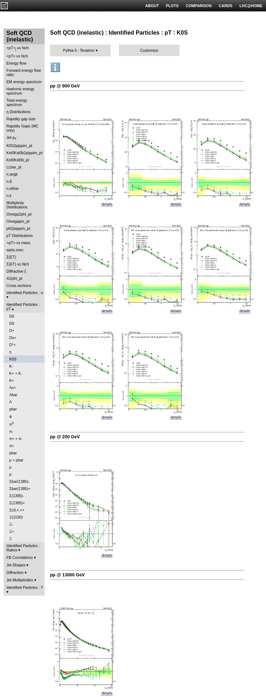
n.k (8, 195)
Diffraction (15, 572)
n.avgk (11, 174)
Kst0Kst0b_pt (17, 160)
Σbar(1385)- (19, 481)
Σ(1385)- (16, 496)
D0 (11, 316)
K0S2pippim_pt (19, 145)
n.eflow (12, 188)
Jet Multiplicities (19, 580)
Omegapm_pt (18, 221)
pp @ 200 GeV (65, 436)
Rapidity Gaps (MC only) (22, 128)
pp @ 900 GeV (65, 86)
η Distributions (18, 112)
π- (11, 431)
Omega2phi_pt (18, 214)
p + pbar (16, 460)
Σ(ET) (11, 257)
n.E (9, 181)
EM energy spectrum (23, 82)
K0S (12, 359)
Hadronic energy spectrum (20, 91)
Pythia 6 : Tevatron (78, 50)
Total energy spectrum (16, 102)
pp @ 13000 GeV (67, 574)
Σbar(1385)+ (19, 488)
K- (11, 366)
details (106, 204)
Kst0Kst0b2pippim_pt (24, 153)
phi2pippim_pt (18, 228)
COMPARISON (199, 6)
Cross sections (18, 285)
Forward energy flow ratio (23, 72)
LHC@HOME (251, 6)
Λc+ (12, 387)
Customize (149, 50)
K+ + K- (15, 373)
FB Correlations (19, 557)
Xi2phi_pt (14, 278)
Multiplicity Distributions (16, 205)
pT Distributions (19, 235)
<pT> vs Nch (17, 48)
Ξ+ (11, 531)
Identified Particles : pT (23, 306)
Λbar (13, 395)
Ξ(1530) (16, 517)
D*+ (12, 345)
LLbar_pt (13, 167)
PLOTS (172, 6)
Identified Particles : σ (24, 293)
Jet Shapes (15, 565)
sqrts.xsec (15, 250)
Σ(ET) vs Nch (17, 264)
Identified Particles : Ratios (23, 548)
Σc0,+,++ (16, 510)
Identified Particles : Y (24, 587)
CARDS (225, 6)
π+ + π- (15, 438)
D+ (11, 330)
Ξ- (11, 524)
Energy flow (16, 63)
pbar (13, 409)
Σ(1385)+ (17, 503)
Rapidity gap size (20, 119)
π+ (11, 446)
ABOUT (152, 6)
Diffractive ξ (16, 271)
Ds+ (12, 337)
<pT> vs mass (18, 243)
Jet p (11, 138)
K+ (11, 380)
